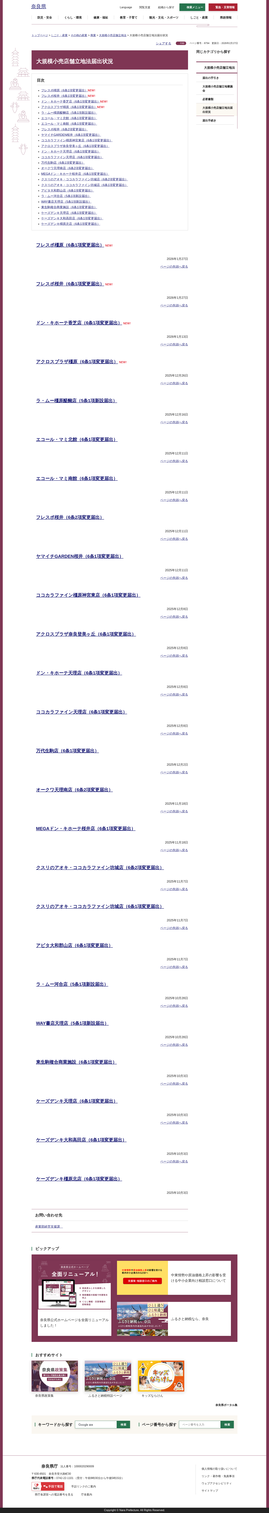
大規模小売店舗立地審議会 (217, 88)
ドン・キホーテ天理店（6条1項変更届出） (70, 151)
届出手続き (209, 120)
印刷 (182, 43)
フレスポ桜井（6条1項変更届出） (68, 96)
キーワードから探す (55, 1424)
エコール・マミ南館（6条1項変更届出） (69, 123)
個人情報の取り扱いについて (219, 1468)
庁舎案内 (86, 1494)
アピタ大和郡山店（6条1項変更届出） (67, 190)
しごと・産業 (59, 35)
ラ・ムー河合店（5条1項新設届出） (66, 196)
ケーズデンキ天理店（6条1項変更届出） (69, 213)
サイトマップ (210, 1490)
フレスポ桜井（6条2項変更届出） (64, 129)
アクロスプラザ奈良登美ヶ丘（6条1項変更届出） (75, 146)
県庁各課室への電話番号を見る (54, 1494)
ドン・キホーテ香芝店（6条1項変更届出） (74, 101)
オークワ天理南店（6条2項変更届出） (67, 168)
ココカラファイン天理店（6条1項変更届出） (72, 157)
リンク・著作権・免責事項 (218, 1476)
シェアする (163, 43)
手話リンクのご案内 (83, 1486)
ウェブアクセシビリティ (217, 1483)
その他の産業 (79, 35)
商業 (93, 35)
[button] (123, 7)
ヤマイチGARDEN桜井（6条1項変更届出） (71, 135)
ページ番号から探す (159, 1424)
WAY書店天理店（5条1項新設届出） (66, 201)
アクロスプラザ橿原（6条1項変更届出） (72, 107)
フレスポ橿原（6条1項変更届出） (68, 90)
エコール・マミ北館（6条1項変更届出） (69, 118)
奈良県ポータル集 (226, 1405)
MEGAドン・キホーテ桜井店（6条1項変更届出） (75, 174)
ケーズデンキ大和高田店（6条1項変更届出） (72, 218)
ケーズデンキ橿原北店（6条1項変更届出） (70, 224)
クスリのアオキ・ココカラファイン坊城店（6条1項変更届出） (84, 185)
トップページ (40, 35)
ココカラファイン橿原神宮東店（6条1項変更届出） (77, 140)
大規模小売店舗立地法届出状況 (217, 109)
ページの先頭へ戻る (174, 266)
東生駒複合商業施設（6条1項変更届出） (69, 207)
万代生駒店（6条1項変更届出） (63, 162)
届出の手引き (210, 77)
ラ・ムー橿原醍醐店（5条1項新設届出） (69, 112)
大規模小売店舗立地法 (112, 35)
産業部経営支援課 (49, 1226)
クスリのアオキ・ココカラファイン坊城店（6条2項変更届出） (84, 179)
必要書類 (207, 99)
